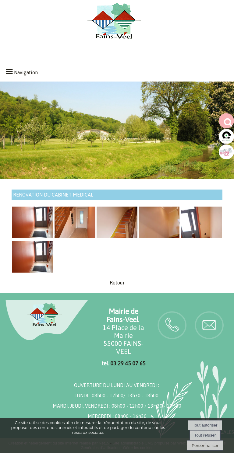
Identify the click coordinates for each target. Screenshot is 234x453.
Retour (117, 282)
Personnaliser (205, 445)
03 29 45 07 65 (128, 363)
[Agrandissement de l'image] (32, 236)
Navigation (26, 72)
